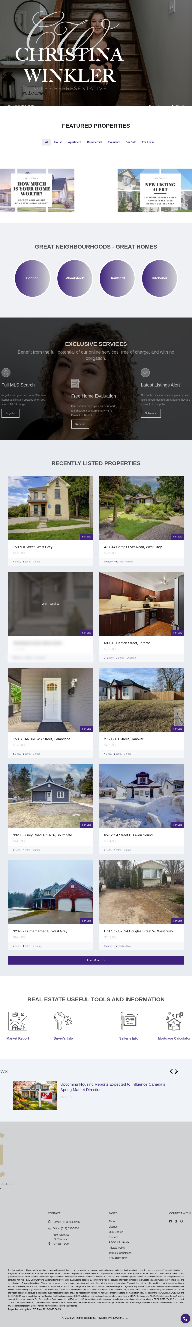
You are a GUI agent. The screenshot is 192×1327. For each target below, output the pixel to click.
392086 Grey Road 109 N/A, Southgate (42, 835)
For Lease (148, 142)
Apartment (74, 142)
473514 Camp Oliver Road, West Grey (133, 547)
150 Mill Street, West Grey (32, 547)
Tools (86, 117)
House (58, 142)
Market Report (109, 117)
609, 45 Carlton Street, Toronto (127, 643)
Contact (150, 117)
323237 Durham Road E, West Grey (40, 931)
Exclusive (114, 142)
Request (80, 461)
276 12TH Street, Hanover (123, 739)
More (66, 1097)
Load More (96, 960)
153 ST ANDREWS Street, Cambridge (41, 739)
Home (16, 117)
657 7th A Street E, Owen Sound (128, 835)
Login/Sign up (157, 106)
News (133, 117)
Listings (50, 117)
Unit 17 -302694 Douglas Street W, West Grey (138, 931)
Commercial (94, 142)
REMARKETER (120, 1317)
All (47, 142)
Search (68, 117)
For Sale (131, 142)
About (31, 117)
